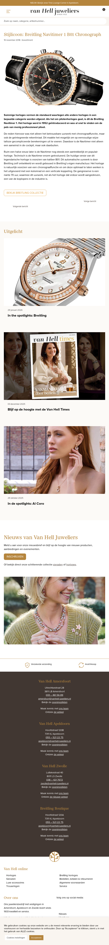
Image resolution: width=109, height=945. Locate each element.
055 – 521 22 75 (54, 737)
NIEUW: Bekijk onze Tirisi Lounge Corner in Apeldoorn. (54, 2)
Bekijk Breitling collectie (25, 193)
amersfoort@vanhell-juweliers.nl (54, 698)
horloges (71, 564)
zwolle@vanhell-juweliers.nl (54, 783)
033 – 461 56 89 (54, 695)
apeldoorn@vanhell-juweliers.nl (54, 741)
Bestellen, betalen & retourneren (76, 879)
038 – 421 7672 (54, 779)
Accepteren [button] (36, 937)
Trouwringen (12, 886)
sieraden (58, 564)
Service (63, 886)
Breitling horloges (68, 875)
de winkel (59, 712)
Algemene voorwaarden (72, 882)
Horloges (11, 875)
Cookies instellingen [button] (16, 937)
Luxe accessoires (15, 882)
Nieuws (63, 914)
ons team (63, 708)
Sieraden (11, 879)
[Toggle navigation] (8, 11)
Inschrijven (15, 556)
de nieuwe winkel (59, 796)
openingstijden (59, 702)
